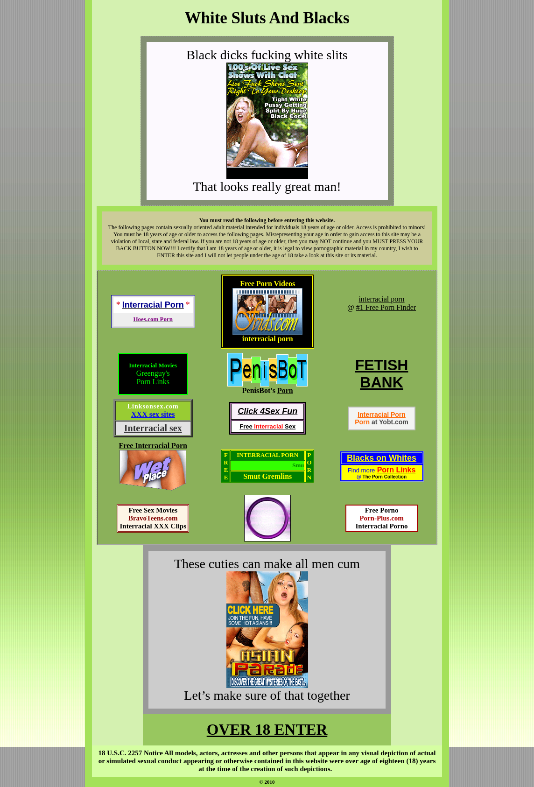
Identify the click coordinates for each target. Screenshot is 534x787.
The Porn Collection (385, 476)
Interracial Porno (381, 526)
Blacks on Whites (381, 458)
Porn (285, 390)
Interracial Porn (382, 414)
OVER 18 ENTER (267, 729)
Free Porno (382, 510)
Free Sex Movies (152, 510)
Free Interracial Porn (153, 446)
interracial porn (381, 299)
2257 (135, 753)
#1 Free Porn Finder (386, 307)
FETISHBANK (381, 374)
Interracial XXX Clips (152, 526)
